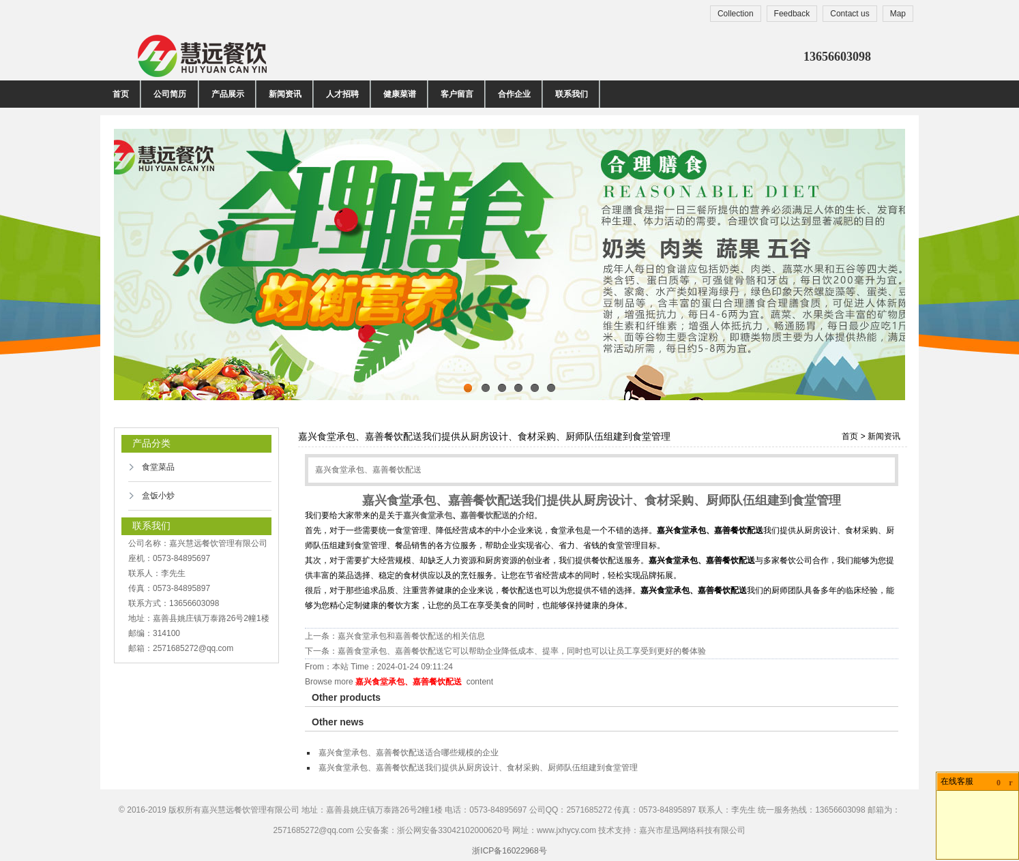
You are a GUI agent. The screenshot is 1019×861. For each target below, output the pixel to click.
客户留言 (457, 94)
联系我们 (571, 94)
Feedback (792, 13)
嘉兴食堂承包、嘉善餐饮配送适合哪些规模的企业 (409, 752)
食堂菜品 (158, 467)
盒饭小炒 (158, 495)
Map (898, 13)
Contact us (849, 13)
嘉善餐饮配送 (485, 515)
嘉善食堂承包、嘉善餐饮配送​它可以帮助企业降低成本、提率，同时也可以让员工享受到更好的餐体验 (522, 651)
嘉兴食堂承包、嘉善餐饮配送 (408, 681)
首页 (121, 94)
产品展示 (227, 94)
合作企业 (514, 94)
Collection (736, 13)
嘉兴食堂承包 (427, 515)
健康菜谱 (399, 94)
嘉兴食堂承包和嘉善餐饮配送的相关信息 (411, 636)
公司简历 (170, 94)
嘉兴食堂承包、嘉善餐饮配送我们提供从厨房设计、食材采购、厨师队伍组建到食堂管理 (478, 767)
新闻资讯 (285, 94)
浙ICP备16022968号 (509, 851)
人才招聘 (342, 94)
